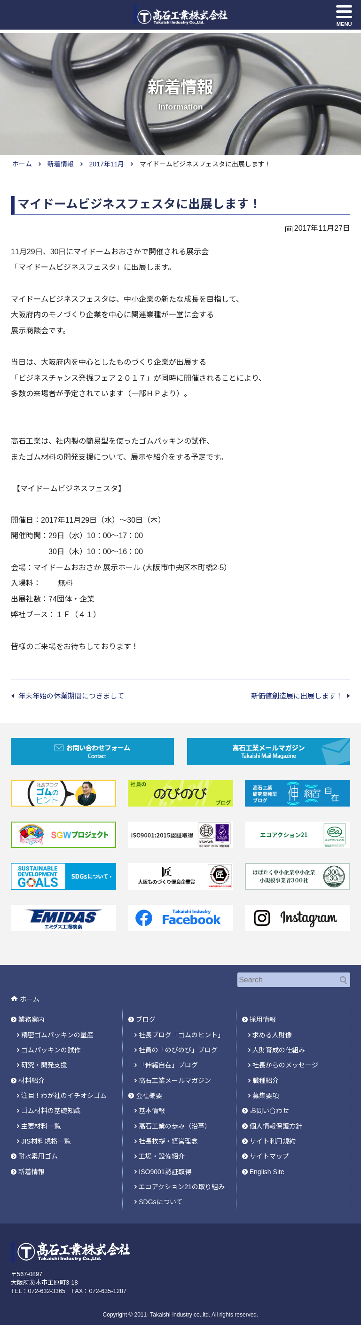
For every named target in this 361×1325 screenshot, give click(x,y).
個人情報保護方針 (276, 1115)
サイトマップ (269, 1143)
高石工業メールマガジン (175, 1071)
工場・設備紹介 (162, 1143)
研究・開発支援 (44, 1057)
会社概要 (149, 1086)
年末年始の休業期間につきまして (71, 696)
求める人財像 (272, 1029)
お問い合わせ (269, 1100)
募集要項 (265, 1086)
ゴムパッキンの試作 (50, 1043)
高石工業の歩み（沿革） (175, 1115)
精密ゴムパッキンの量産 (57, 1029)
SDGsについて (160, 1186)
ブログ (146, 1015)
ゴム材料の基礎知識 (50, 1100)
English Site (267, 1157)
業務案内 (31, 1015)
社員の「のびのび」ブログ (178, 1043)
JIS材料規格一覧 (45, 1129)
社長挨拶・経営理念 (168, 1129)
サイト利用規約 (273, 1129)
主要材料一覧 (41, 1115)
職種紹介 (265, 1071)
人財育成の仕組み (278, 1043)
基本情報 (152, 1100)
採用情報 (263, 1015)
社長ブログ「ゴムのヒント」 (181, 1029)
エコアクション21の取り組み (182, 1172)
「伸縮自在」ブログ (168, 1057)
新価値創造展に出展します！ (297, 696)
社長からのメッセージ (285, 1057)
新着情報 (60, 164)
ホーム (22, 164)
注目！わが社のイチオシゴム (64, 1086)
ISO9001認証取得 (165, 1157)
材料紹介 (31, 1071)
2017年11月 (107, 164)
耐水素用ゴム (38, 1143)
